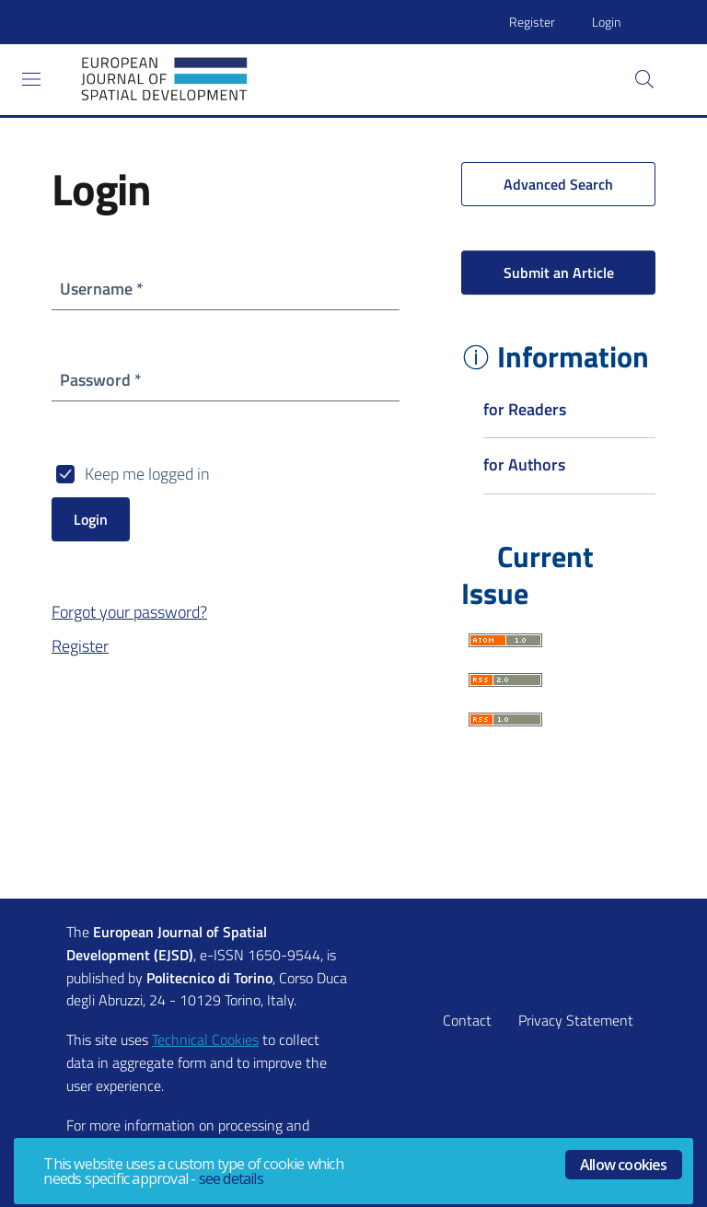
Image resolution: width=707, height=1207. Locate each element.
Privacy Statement (575, 1020)
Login (606, 21)
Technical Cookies (205, 1039)
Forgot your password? (129, 611)
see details (231, 1178)
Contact (467, 1020)
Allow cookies (623, 1165)
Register (532, 21)
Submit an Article (559, 272)
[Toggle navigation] (31, 79)
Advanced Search (558, 184)
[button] (644, 79)
